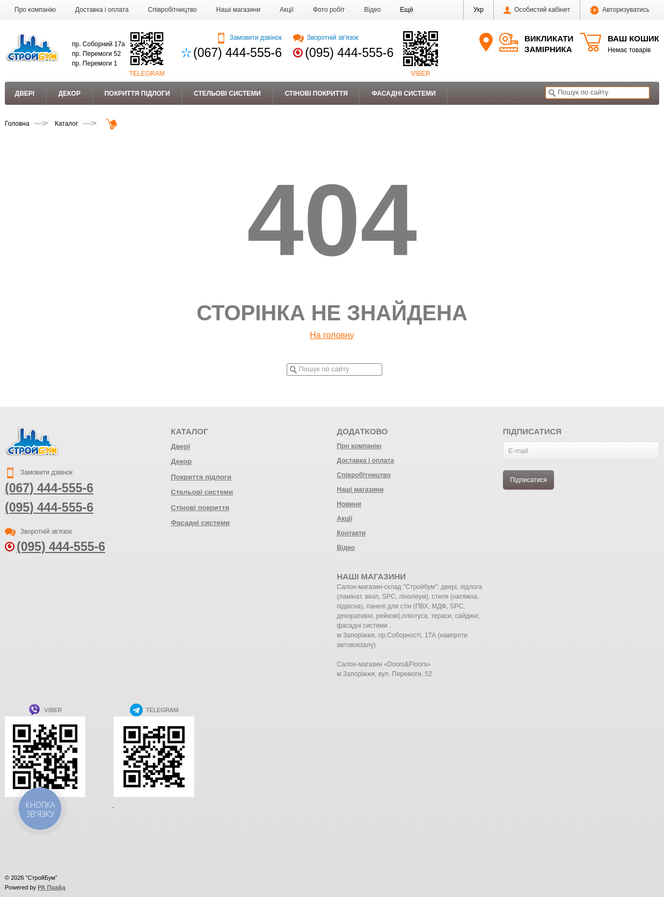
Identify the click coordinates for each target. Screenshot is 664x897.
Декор (70, 93)
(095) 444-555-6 (349, 53)
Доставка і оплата (102, 9)
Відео (372, 9)
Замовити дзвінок (249, 37)
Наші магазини (238, 9)
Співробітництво (172, 9)
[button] (406, 9)
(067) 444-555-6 (237, 53)
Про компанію (35, 9)
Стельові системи (227, 93)
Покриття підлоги (137, 93)
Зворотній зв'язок (325, 37)
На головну (332, 335)
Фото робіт (329, 9)
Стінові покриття (315, 93)
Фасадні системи (403, 93)
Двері (25, 93)
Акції (287, 9)
